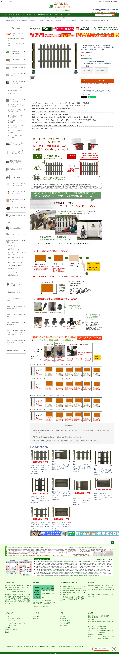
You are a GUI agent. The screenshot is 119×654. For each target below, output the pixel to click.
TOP (114, 649)
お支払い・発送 (9, 582)
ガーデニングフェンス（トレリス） (15, 623)
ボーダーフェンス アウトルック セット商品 (16, 116)
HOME (7, 18)
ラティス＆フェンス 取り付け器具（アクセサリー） (16, 153)
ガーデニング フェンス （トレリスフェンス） (17, 184)
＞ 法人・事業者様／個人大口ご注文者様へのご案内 (96, 91)
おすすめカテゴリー (11, 613)
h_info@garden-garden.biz (105, 10)
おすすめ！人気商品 (12, 350)
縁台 (9, 222)
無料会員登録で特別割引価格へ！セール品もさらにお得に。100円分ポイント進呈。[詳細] (97, 62)
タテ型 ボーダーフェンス (15, 90)
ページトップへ (112, 542)
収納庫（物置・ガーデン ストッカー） (16, 200)
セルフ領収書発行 (65, 623)
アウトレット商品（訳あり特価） (16, 44)
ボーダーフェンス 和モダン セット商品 (16, 131)
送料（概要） (37, 582)
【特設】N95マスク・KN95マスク (15, 315)
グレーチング (9, 627)
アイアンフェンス (15, 177)
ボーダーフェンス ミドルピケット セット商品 (16, 126)
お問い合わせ (79, 646)
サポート (63, 613)
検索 (113, 15)
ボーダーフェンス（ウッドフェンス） (16, 82)
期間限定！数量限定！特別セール (17, 39)
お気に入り (31, 14)
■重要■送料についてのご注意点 (70, 582)
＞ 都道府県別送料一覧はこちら (40, 606)
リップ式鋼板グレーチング (15, 265)
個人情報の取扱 (28, 646)
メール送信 (54, 14)
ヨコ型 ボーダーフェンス (15, 87)
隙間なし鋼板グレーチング (15, 262)
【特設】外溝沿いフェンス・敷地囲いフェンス (15, 323)
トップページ (9, 14)
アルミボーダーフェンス (16, 60)
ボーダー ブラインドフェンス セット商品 (16, 136)
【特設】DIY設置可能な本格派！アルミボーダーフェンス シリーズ (15, 342)
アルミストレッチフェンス (16, 74)
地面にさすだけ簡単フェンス (16, 170)
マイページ (20, 14)
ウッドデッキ (12, 219)
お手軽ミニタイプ (13, 93)
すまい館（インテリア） (13, 292)
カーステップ (12, 278)
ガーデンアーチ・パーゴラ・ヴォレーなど (16, 192)
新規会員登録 (36, 616)
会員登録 (107, 1)
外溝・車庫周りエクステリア (16, 241)
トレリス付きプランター (16, 208)
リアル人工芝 (9, 616)
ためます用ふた (12, 272)
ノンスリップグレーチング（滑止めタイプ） (17, 253)
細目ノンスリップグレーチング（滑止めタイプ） (17, 258)
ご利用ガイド (115, 1)
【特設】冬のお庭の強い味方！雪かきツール (14, 307)
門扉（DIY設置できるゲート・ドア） (16, 162)
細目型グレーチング (13, 249)
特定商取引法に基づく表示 (14, 646)
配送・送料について (66, 618)
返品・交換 (91, 582)
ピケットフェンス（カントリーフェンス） (16, 144)
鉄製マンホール (12, 268)
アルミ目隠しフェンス (16, 67)
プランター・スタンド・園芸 (16, 285)
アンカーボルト (56, 125)
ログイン (101, 1)
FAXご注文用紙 (43, 14)
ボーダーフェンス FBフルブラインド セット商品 (16, 111)
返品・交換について (66, 625)
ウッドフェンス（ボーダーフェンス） (16, 618)
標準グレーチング (13, 246)
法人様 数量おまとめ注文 (66, 646)
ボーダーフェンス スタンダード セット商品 (16, 105)
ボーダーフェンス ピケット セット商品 (39, 20)
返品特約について (86, 87)
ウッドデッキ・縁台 (16, 215)
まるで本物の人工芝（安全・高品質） (16, 52)
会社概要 (90, 613)
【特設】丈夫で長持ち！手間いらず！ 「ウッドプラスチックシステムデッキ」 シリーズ (15, 332)
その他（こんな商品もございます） (15, 299)
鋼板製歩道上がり (13, 275)
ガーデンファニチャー (16, 234)
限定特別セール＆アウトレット (16, 34)
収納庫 (7, 632)
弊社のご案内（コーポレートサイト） (46, 646)
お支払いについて (65, 620)
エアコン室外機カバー (16, 228)
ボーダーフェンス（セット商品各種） (19, 20)
